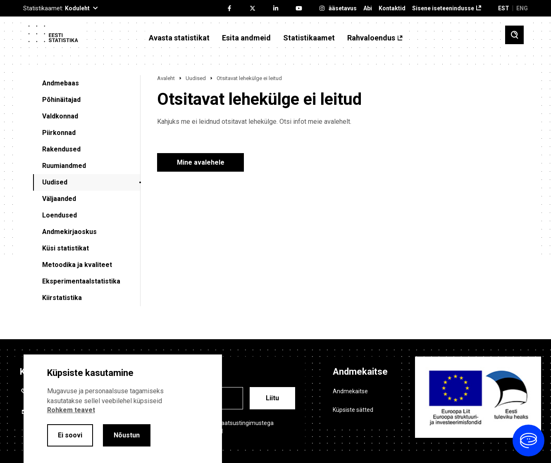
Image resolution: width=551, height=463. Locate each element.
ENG (522, 8)
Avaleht (166, 78)
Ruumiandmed (64, 166)
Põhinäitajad (61, 100)
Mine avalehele (200, 162)
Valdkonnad (60, 116)
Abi (367, 8)
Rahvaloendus (371, 38)
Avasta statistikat (179, 38)
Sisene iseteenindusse (443, 8)
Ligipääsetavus (336, 8)
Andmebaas (60, 83)
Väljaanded (59, 199)
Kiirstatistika (62, 298)
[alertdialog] (123, 408)
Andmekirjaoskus (69, 232)
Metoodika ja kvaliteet (77, 265)
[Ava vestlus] (528, 440)
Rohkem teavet (71, 410)
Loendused (59, 215)
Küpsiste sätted (353, 409)
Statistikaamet (309, 38)
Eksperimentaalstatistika (81, 281)
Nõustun (127, 435)
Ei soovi (70, 435)
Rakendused (61, 149)
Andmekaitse (350, 391)
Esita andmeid (246, 38)
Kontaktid (392, 8)
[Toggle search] (514, 34)
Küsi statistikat (65, 248)
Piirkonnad (59, 133)
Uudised (54, 182)
